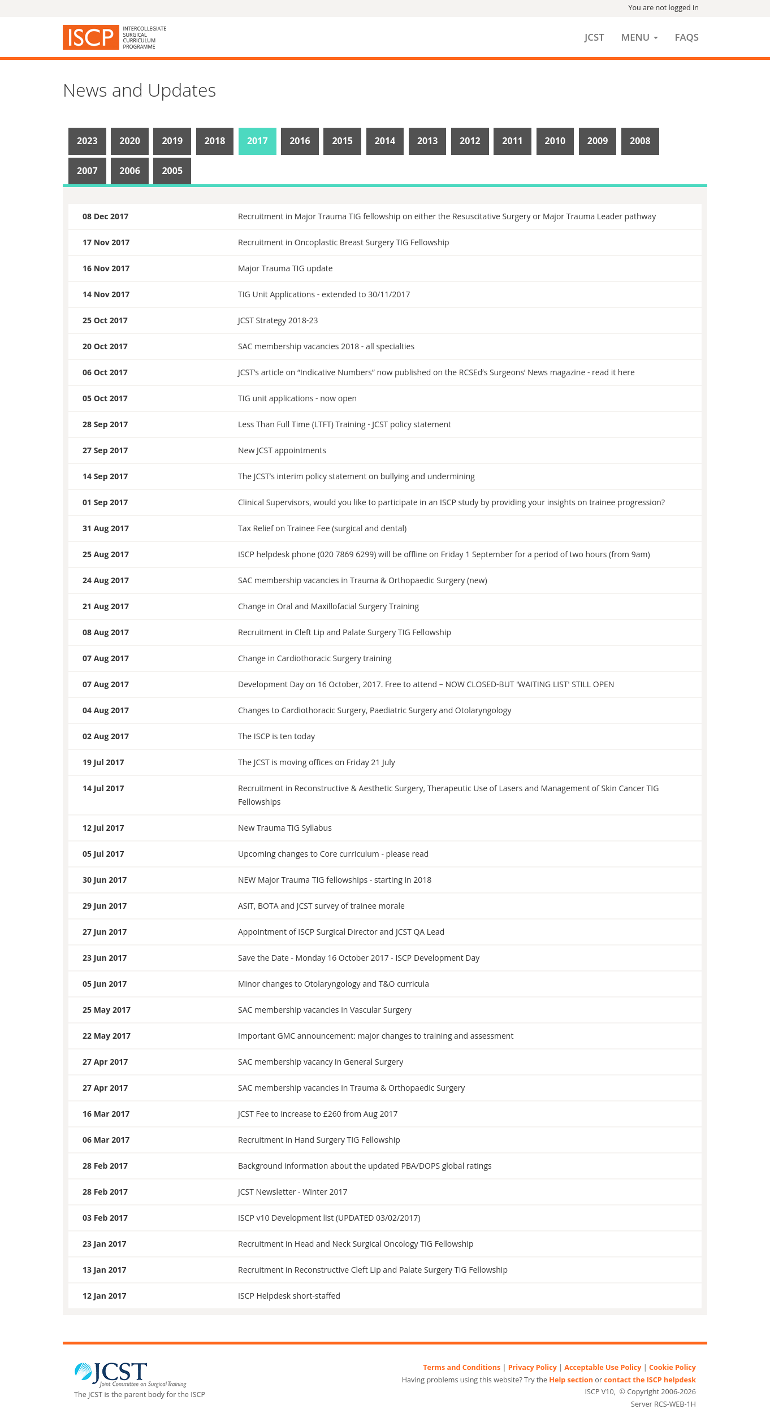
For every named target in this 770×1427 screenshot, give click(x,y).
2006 (129, 170)
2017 (257, 141)
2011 (512, 141)
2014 (385, 141)
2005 (172, 170)
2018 (215, 141)
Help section (571, 1380)
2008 (640, 141)
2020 (129, 141)
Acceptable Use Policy (602, 1367)
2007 (87, 170)
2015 (342, 141)
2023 (87, 141)
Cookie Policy (672, 1367)
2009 (597, 141)
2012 (470, 141)
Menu (639, 37)
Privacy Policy (532, 1367)
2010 (555, 141)
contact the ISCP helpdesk (650, 1380)
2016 (299, 141)
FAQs (687, 37)
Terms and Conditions (461, 1367)
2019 (172, 141)
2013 (427, 141)
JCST (594, 37)
